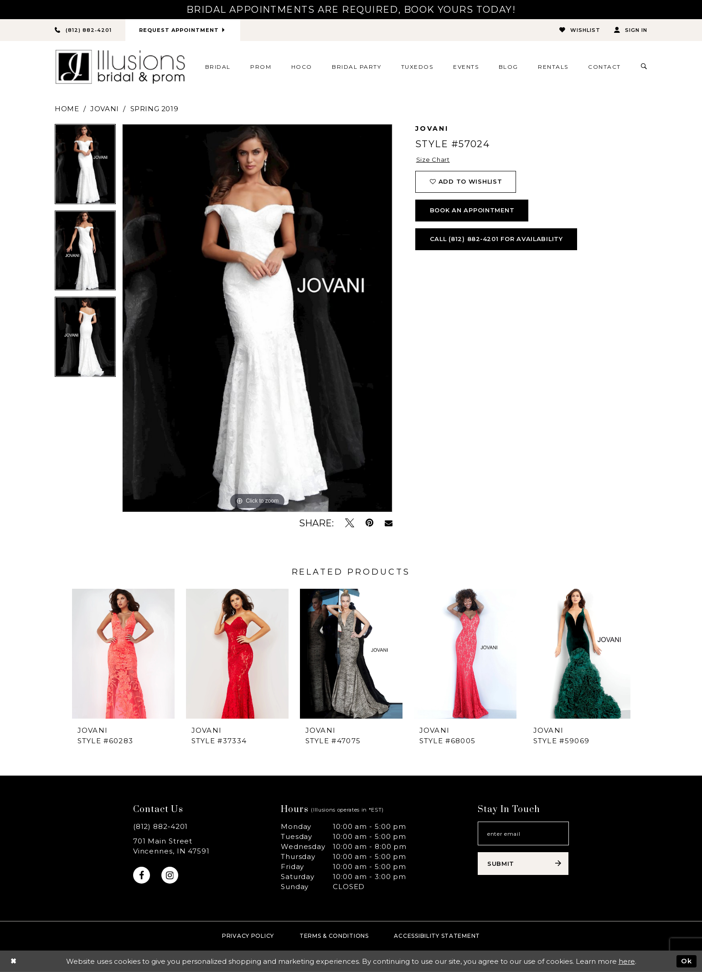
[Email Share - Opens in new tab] (388, 523)
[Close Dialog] (13, 961)
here (627, 961)
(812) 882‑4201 (160, 826)
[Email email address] (523, 833)
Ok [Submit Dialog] (686, 961)
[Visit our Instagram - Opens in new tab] (169, 875)
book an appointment (472, 210)
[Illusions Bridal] (120, 66)
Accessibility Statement (437, 935)
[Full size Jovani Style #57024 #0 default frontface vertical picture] (257, 318)
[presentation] (123, 653)
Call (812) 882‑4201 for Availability (497, 239)
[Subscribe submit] (523, 863)
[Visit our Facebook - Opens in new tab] (141, 875)
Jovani (104, 108)
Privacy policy (248, 935)
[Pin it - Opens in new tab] (369, 523)
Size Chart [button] (433, 160)
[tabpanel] (85, 167)
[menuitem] (217, 66)
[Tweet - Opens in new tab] (349, 523)
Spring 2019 (154, 108)
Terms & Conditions (334, 935)
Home (67, 108)
